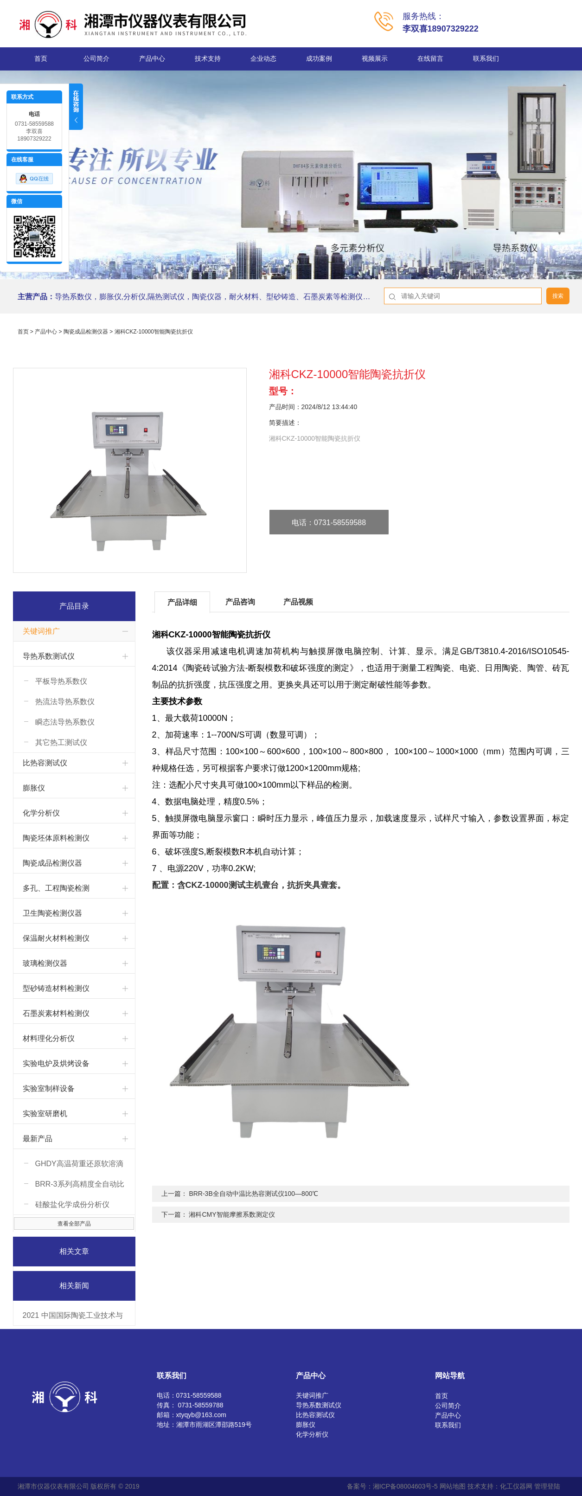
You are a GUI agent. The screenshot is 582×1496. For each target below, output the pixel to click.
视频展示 (375, 58)
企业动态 (263, 58)
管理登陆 (547, 1486)
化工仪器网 (516, 1486)
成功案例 (319, 58)
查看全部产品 (74, 1223)
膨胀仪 (34, 788)
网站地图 (453, 1486)
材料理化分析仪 (49, 1038)
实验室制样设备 (49, 1088)
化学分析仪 (41, 813)
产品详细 (182, 602)
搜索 (557, 296)
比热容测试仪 (45, 763)
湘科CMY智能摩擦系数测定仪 (232, 1214)
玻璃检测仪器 (45, 963)
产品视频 (298, 602)
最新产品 (37, 1139)
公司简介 (96, 58)
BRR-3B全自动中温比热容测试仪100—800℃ (253, 1193)
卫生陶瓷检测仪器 (52, 913)
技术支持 (208, 58)
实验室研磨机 (45, 1113)
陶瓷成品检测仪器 (86, 331)
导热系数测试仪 (49, 656)
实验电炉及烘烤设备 (56, 1063)
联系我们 (486, 58)
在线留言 (430, 58)
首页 (40, 58)
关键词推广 (41, 631)
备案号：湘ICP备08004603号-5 (392, 1486)
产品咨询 (240, 602)
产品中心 (152, 58)
